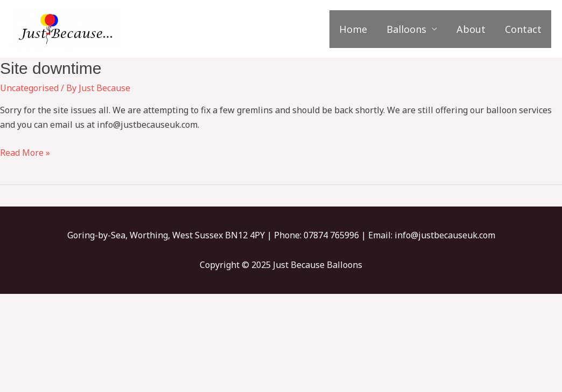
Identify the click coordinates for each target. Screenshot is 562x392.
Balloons (406, 29)
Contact (523, 29)
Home (353, 29)
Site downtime (50, 68)
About (471, 29)
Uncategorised (29, 88)
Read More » (25, 152)
